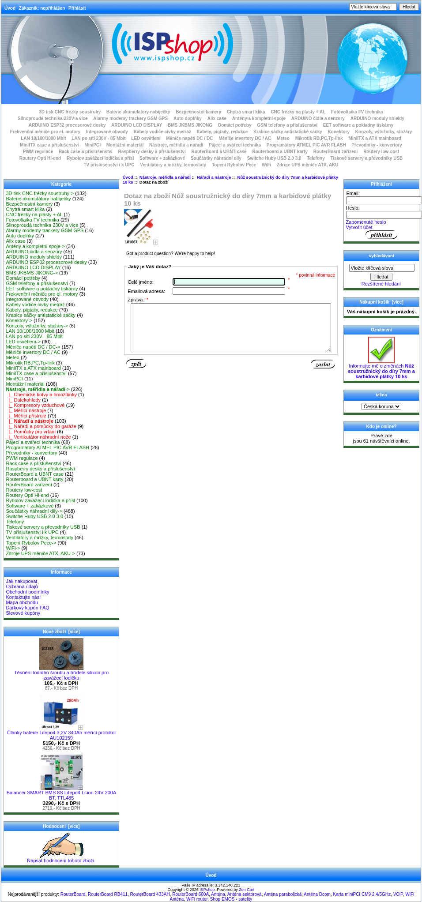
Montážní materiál (124, 145)
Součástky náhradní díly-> (34, 511)
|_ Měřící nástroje (26, 410)
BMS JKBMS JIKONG (190, 125)
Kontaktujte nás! (23, 597)
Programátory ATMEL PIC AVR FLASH (306, 145)
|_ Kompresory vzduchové (35, 405)
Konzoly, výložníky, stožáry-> (37, 325)
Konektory (339, 131)
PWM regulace (38, 151)
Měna (381, 394)
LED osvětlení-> (23, 341)
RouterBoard (73, 894)
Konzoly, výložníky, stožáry (383, 131)
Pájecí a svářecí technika (235, 145)
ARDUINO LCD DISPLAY (136, 125)
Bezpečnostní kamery (198, 111)
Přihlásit (77, 8)
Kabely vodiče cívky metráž (162, 131)
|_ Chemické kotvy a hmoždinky (41, 394)
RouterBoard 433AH (150, 894)
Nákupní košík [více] (381, 302)
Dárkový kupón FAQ (27, 607)
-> (38, 389)
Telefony (315, 158)
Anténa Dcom (317, 894)
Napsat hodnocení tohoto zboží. (61, 858)
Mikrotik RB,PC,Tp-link (319, 138)
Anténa (218, 894)
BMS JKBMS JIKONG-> (32, 272)
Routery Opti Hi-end (40, 158)
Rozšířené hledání (381, 283)
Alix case (216, 118)
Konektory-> (19, 320)
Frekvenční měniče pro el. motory (45, 131)
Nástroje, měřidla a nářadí (165, 177)
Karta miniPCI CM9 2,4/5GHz (362, 894)
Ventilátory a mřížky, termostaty (173, 164)
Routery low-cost (381, 151)
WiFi (266, 164)
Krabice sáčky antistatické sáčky (287, 131)
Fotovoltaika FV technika (357, 111)
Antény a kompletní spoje (259, 118)
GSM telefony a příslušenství (287, 125)
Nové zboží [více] (61, 631)
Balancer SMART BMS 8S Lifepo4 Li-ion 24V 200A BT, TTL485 (61, 793)
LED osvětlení (145, 138)
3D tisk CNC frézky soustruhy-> (40, 193)
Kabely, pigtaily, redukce (222, 131)
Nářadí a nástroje (214, 177)
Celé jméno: (141, 282)
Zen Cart (246, 889)
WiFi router (196, 899)
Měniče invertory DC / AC (245, 138)
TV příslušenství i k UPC (108, 164)
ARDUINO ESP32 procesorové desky (67, 125)
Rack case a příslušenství (86, 151)
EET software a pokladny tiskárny (358, 125)
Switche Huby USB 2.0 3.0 (274, 158)
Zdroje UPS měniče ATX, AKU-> (40, 553)
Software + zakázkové (162, 158)
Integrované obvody (107, 131)
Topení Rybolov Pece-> (31, 542)
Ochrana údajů (22, 586)
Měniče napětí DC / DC (189, 138)
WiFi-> (13, 548)
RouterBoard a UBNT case (219, 151)
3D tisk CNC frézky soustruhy (70, 111)
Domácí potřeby (235, 125)
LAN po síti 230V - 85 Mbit (98, 138)
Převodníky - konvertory (376, 145)
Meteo (283, 138)
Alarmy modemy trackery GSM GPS (130, 118)
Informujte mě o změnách (381, 369)
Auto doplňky (187, 118)
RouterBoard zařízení (335, 151)
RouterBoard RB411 (108, 894)
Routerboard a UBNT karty (280, 151)
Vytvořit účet (359, 227)
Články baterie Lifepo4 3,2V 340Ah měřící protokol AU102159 (61, 732)
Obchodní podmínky (27, 591)
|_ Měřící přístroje (26, 415)
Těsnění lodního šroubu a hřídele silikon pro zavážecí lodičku (61, 672)
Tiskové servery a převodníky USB (367, 158)
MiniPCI (92, 145)
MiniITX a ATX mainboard (374, 138)
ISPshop (207, 889)
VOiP (398, 894)
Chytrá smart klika (246, 111)
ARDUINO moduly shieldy (377, 118)
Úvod (9, 8)
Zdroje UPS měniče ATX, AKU (308, 164)
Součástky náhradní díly (216, 158)
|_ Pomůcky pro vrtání (31, 431)
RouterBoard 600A (190, 894)
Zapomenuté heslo (366, 222)
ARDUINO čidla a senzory (318, 118)
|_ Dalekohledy (23, 399)
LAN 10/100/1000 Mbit (43, 138)
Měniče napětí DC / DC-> (33, 347)
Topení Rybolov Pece (234, 164)
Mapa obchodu (22, 602)
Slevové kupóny (23, 613)
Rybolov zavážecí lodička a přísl (100, 158)
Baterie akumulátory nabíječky (138, 111)
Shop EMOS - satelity (231, 899)
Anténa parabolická (283, 894)
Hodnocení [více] (61, 826)
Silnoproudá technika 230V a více (52, 118)
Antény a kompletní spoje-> (35, 246)
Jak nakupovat (21, 581)
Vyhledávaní (381, 255)
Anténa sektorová (244, 894)
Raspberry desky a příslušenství (151, 151)
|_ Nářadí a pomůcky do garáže (41, 426)
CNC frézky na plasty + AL (298, 111)
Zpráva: (138, 299)
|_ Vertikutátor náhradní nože (38, 437)
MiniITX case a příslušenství (49, 145)
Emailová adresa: (146, 291)
